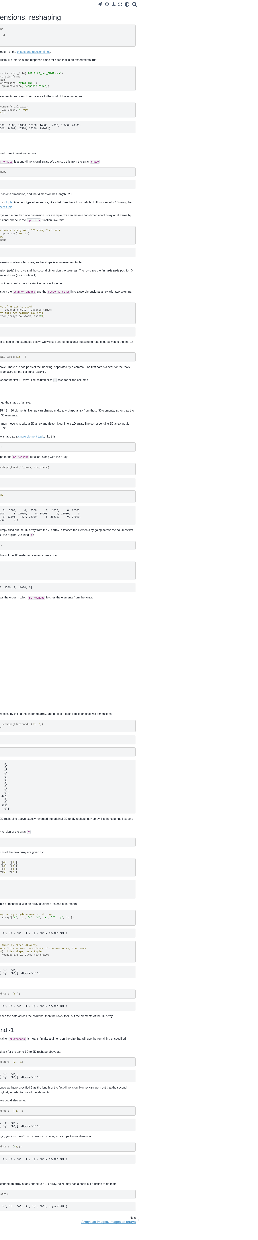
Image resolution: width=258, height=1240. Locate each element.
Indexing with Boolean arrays (22, 207)
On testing (11, 293)
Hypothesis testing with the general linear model (25, 386)
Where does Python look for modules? (21, 262)
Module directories (16, 288)
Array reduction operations (20, 574)
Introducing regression (18, 330)
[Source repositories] (173, 4)
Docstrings (11, 282)
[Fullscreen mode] (186, 4)
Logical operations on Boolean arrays (27, 548)
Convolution (12, 314)
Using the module (21, 152)
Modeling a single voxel (19, 368)
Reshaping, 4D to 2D (17, 233)
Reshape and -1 (220, 21)
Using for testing (20, 271)
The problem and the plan (20, 86)
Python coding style (16, 276)
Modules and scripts (17, 254)
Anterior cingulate (15, 511)
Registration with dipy (17, 505)
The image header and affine (22, 482)
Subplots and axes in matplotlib (23, 601)
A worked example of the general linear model (24, 360)
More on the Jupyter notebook (22, 124)
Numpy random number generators (25, 580)
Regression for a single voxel (22, 336)
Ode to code (12, 101)
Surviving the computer (18, 107)
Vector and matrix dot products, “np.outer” (23, 556)
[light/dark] (193, 4)
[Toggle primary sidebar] (58, 4)
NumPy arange (14, 542)
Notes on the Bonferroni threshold (25, 411)
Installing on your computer (21, 136)
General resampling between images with (26, 473)
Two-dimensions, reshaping (22, 174)
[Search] (201, 4)
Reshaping (217, 16)
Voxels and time (14, 239)
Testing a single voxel (17, 394)
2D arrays (217, 11)
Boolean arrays (14, 168)
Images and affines (16, 488)
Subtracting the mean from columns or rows (26, 588)
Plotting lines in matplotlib (20, 596)
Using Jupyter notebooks (19, 118)
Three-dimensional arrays (20, 186)
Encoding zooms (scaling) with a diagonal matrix (24, 444)
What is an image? (16, 157)
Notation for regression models (23, 342)
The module (23, 453)
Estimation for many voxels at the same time (24, 376)
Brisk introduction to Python (21, 130)
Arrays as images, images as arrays (26, 180)
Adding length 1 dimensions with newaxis (24, 566)
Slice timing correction (18, 426)
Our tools (10, 113)
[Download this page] (180, 4)
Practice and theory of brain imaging (26, 71)
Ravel (214, 26)
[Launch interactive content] (166, 4)
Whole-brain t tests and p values (24, 405)
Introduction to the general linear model (24, 350)
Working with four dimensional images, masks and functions (22, 225)
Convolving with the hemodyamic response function (24, 322)
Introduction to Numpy (18, 163)
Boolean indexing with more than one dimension (27, 215)
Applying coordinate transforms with (26, 461)
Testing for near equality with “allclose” (22, 534)
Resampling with (25, 500)
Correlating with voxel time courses (25, 308)
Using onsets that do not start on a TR (27, 399)
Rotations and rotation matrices (23, 494)
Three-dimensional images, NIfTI (24, 192)
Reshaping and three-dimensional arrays (25, 199)
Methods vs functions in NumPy (23, 527)
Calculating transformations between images (26, 434)
